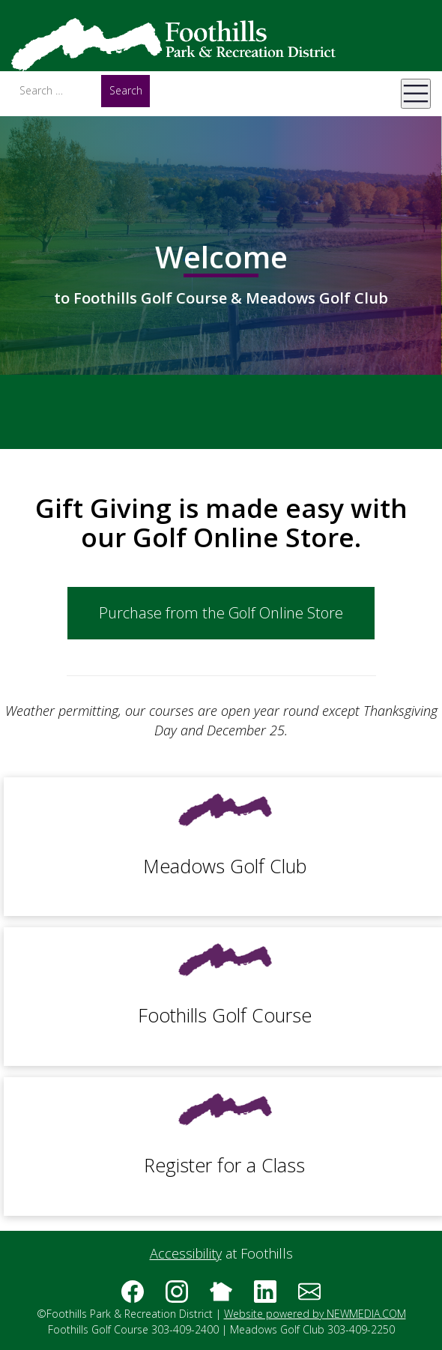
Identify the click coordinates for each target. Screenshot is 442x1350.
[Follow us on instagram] (176, 1296)
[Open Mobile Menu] (416, 94)
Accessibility (186, 1253)
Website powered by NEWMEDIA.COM (315, 1314)
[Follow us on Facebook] (132, 1296)
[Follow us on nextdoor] (221, 1296)
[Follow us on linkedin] (265, 1296)
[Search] (56, 90)
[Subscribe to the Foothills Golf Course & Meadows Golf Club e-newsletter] (309, 1296)
